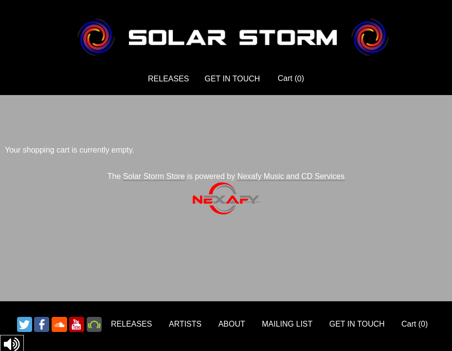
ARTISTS (185, 324)
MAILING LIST (287, 324)
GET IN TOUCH (232, 79)
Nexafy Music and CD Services (291, 176)
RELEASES (168, 79)
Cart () (291, 78)
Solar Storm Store (154, 176)
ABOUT (231, 324)
